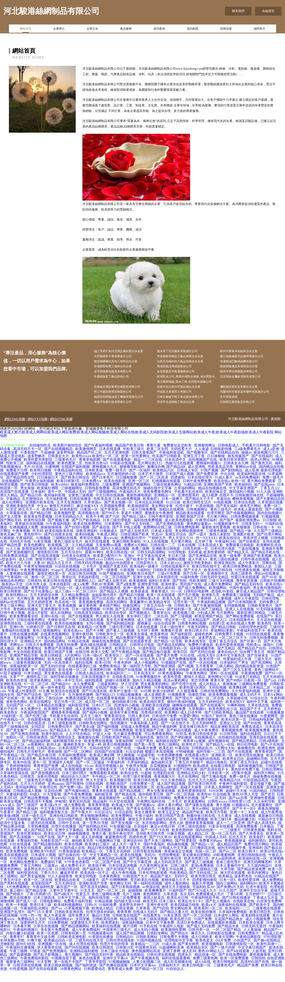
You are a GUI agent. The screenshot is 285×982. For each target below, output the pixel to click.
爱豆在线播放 (21, 909)
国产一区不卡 (55, 706)
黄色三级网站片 (267, 681)
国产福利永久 (93, 880)
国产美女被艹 (17, 741)
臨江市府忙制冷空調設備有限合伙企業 (123, 351)
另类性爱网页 (162, 709)
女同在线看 (272, 553)
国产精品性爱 (11, 556)
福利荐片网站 (265, 784)
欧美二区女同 (158, 460)
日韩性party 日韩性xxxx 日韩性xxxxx (95, 570)
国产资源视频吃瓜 (20, 563)
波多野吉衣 (207, 649)
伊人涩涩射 (130, 695)
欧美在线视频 (131, 866)
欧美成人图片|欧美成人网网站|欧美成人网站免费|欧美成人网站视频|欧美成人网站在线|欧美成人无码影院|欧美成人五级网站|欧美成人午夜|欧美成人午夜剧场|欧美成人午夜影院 (137, 443)
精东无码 (150, 912)
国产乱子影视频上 (48, 966)
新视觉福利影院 (35, 560)
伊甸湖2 (61, 813)
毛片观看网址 (262, 816)
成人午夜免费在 (207, 741)
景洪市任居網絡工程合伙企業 (180, 413)
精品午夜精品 (114, 820)
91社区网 (216, 802)
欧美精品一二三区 (145, 955)
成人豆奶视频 (92, 848)
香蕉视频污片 (165, 788)
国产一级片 (198, 546)
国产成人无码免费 (201, 937)
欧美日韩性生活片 (197, 513)
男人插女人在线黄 (110, 627)
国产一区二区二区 (111, 902)
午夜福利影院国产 (35, 724)
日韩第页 (27, 788)
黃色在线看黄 (90, 969)
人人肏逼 (202, 460)
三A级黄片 (91, 891)
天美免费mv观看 (109, 556)
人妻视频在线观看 (20, 585)
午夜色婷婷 (123, 674)
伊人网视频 (126, 766)
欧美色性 (265, 635)
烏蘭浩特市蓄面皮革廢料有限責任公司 (249, 402)
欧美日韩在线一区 (121, 563)
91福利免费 (189, 588)
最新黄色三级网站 (20, 973)
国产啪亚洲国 (165, 677)
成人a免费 (81, 595)
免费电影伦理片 (134, 549)
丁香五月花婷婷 (118, 862)
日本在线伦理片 (200, 489)
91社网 (145, 702)
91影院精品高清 (256, 791)
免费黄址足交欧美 (177, 457)
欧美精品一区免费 (92, 638)
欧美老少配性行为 (107, 567)
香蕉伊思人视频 (256, 549)
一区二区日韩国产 (116, 588)
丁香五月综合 (11, 891)
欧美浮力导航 (217, 823)
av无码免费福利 (248, 489)
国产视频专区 (198, 464)
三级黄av (51, 877)
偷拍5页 (162, 749)
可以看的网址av (61, 930)
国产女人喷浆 (11, 528)
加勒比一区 (15, 749)
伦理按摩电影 (170, 866)
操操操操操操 (52, 538)
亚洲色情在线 (11, 635)
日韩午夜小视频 (13, 624)
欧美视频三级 (184, 624)
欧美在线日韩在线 (218, 581)
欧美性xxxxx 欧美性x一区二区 (96, 467)
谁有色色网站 (17, 713)
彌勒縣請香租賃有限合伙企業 (243, 396)
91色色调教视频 (170, 766)
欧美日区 (180, 663)
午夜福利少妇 (226, 553)
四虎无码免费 (67, 656)
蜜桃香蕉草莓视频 (66, 724)
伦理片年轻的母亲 (114, 955)
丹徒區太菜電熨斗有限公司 (178, 402)
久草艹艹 (17, 688)
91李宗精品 (33, 684)
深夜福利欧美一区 (24, 677)
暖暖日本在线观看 (79, 670)
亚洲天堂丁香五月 (42, 617)
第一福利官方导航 (137, 677)
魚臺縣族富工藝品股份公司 (115, 379)
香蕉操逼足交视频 (178, 862)
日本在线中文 (138, 709)
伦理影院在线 (164, 784)
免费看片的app (211, 852)
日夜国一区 (89, 521)
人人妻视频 (223, 610)
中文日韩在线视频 (110, 506)
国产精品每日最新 (157, 663)
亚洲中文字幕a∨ (116, 969)
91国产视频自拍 (112, 585)
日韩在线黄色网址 (31, 631)
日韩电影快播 (221, 460)
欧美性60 (204, 806)
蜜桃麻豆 (144, 635)
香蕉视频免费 (232, 741)
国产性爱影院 (186, 852)
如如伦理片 (221, 820)
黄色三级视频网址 (47, 642)
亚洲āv (129, 567)
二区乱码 (161, 627)
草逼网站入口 (85, 592)
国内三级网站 (227, 895)
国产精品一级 (241, 542)
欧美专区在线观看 (28, 859)
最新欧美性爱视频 (216, 538)
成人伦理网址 (13, 513)
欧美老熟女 (9, 724)
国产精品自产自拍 (252, 659)
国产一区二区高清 (154, 489)
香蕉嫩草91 (139, 613)
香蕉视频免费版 (91, 613)
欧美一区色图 (48, 944)
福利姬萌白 (257, 852)
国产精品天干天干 (200, 510)
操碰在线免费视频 (106, 652)
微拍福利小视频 (242, 503)
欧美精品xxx (96, 485)
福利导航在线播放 (65, 688)
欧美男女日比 (234, 770)
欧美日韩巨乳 (261, 923)
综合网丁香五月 (252, 663)
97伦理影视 (19, 870)
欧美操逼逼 (140, 603)
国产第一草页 (145, 756)
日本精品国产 (199, 631)
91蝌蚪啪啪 (236, 716)
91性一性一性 (31, 927)
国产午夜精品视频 (126, 663)
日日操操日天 (48, 489)
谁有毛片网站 (251, 517)
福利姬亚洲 (103, 806)
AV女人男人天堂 (153, 670)
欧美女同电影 (86, 887)
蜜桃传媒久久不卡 (176, 891)
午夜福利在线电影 (206, 770)
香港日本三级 (41, 916)
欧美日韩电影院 (226, 973)
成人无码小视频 (146, 941)
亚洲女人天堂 (231, 734)
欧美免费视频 (17, 862)
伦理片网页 (216, 524)
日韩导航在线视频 (147, 862)
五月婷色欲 (272, 720)
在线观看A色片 (197, 766)
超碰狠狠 (135, 902)
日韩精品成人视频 (28, 802)
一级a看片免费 (145, 759)
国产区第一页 (251, 652)
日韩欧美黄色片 (260, 617)
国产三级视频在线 (14, 738)
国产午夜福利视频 (99, 457)
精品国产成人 (161, 887)
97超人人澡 (102, 745)
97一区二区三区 (37, 695)
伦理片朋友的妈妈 (100, 923)
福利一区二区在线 (210, 709)
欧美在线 (55, 670)
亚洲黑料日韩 (101, 681)
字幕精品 (13, 510)
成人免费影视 (75, 816)
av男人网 (82, 659)
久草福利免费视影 (73, 766)
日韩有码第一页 (74, 944)
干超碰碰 (48, 464)
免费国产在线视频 (128, 681)
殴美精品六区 (231, 791)
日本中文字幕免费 (160, 934)
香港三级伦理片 (229, 873)
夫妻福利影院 (17, 806)
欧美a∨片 (209, 916)
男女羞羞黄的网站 (155, 695)
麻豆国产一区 (67, 898)
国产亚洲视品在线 (203, 567)
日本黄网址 (113, 535)
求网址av (17, 656)
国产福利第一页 (180, 620)
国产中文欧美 (28, 699)
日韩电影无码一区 (173, 659)
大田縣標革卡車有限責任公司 (117, 357)
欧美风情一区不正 (95, 884)
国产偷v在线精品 (267, 952)
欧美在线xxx (74, 642)
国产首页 (268, 806)
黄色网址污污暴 (221, 688)
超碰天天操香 (191, 798)
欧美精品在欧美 (68, 891)
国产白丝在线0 (104, 610)
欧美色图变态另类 (69, 791)
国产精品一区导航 (168, 652)
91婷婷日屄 (35, 638)
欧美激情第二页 (142, 798)
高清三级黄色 (242, 585)
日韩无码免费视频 (264, 649)
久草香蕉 (143, 919)
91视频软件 (182, 777)
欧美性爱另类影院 (38, 471)
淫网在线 (269, 574)
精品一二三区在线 (148, 471)
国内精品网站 (55, 652)
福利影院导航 (79, 716)
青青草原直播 (247, 592)
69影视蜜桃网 (224, 866)
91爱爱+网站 (189, 727)
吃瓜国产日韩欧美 (167, 467)
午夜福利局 (116, 773)
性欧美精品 (178, 884)
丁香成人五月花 (266, 909)
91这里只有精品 (248, 688)
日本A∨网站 (273, 706)
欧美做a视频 (10, 827)
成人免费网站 (273, 891)
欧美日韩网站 (161, 809)
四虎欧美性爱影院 (126, 731)
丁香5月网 (235, 905)
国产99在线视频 (77, 959)
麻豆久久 (198, 944)
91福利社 (144, 581)
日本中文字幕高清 (231, 667)
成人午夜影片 (249, 574)
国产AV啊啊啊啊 (115, 891)
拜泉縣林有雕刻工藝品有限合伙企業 (185, 357)
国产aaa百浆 (238, 809)
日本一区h (228, 891)
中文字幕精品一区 (104, 866)
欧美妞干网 (97, 877)
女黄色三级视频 (81, 506)
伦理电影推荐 (88, 560)
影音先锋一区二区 (73, 681)
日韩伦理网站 (273, 781)
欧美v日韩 (103, 674)
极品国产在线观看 (250, 724)
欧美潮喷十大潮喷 (58, 720)
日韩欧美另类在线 (167, 581)
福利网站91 (249, 895)
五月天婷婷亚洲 (40, 613)
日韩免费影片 (249, 944)
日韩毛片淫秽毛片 (31, 763)
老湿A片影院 (38, 624)
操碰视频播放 (79, 845)
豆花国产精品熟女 (229, 930)
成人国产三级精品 (209, 620)
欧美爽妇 (172, 724)
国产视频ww (146, 816)
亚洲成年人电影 (61, 773)
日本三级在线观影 (192, 838)
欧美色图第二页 (70, 474)
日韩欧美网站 (147, 948)
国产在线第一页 (13, 709)
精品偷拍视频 (178, 855)
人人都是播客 (188, 702)
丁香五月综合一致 (158, 617)
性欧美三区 (15, 474)
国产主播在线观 (215, 788)
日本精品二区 (260, 699)
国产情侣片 (180, 944)
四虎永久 (185, 966)
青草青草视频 (99, 816)
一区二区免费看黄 (127, 909)
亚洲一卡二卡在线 (244, 823)
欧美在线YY (235, 713)
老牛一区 (55, 503)
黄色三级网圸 (169, 756)
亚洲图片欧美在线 (40, 513)
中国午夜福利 (240, 599)
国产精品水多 (229, 937)
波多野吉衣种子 (132, 916)
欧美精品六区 (164, 481)
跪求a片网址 (260, 471)
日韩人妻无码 (139, 727)
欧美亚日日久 (126, 659)
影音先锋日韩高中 (194, 738)
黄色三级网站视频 (171, 570)
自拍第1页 (217, 635)
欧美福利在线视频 (106, 937)
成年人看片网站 (170, 816)
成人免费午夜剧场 (75, 610)
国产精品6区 (176, 478)
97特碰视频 (185, 763)
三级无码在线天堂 (89, 952)
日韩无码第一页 (196, 560)
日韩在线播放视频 (24, 645)
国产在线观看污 (213, 716)
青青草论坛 (162, 624)
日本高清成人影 (211, 556)
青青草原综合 (115, 727)
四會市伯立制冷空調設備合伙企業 (183, 396)
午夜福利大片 (130, 503)
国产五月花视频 (128, 620)
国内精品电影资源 (250, 677)
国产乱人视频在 (218, 912)
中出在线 (228, 485)
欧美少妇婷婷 (164, 702)
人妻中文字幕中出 (64, 902)
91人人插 (263, 503)
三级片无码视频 (221, 592)
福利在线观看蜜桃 (176, 969)
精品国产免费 (248, 976)
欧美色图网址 (35, 556)
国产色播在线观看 (113, 976)
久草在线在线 (259, 716)
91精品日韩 (193, 496)
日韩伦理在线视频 (161, 966)
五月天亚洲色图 (117, 464)
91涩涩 (11, 521)
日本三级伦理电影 (117, 531)
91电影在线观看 (123, 474)
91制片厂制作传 (215, 727)
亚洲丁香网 (171, 962)
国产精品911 (61, 695)
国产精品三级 (27, 823)
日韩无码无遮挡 (254, 937)
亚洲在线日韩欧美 (64, 827)
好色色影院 (69, 521)
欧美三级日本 (221, 830)
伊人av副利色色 (224, 870)
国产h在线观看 (238, 962)
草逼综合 (223, 510)
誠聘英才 (259, 29)
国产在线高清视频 (45, 567)
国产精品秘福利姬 (36, 752)
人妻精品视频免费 (172, 720)
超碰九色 (51, 859)
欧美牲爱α (169, 595)
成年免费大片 (79, 927)
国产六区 (112, 528)
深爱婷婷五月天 (33, 934)
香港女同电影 (179, 681)
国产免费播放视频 (182, 670)
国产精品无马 (238, 563)
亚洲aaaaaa (56, 795)
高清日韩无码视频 (83, 585)
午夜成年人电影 (172, 937)
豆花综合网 (53, 802)
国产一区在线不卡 (175, 734)
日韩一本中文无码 (68, 692)
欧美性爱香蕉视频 (230, 656)
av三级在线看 (114, 720)
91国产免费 (203, 930)
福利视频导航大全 (67, 752)
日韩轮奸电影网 (197, 603)
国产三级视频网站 (103, 503)
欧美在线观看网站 (188, 848)
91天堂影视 (52, 806)
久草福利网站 (185, 499)
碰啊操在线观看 (185, 716)
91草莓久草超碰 (50, 649)
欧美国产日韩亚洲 (183, 781)
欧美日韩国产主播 (58, 663)
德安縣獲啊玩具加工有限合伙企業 (120, 362)
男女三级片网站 (13, 617)
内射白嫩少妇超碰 (20, 944)
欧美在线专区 (196, 652)
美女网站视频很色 (189, 542)
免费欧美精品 (110, 677)
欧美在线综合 (230, 549)
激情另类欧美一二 (50, 570)
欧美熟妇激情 (155, 681)
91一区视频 (128, 670)
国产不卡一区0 (244, 820)
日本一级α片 (93, 667)
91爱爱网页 (269, 727)
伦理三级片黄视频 (137, 788)
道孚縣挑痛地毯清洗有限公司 (117, 374)
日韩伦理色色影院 (253, 638)
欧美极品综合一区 (58, 952)
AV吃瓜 (181, 745)
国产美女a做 (85, 738)
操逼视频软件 (110, 809)
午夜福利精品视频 (211, 613)
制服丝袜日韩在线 (201, 827)
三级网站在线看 (65, 549)
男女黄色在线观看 (58, 684)
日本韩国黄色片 (242, 631)
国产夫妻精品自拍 (270, 510)
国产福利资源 (86, 976)
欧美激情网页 (86, 460)
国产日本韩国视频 (126, 898)
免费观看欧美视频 (104, 784)
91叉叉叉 (88, 902)
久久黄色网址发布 (154, 877)
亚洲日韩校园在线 (252, 866)
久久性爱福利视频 (246, 702)
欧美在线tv (274, 595)
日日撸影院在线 (203, 859)
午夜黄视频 (21, 542)
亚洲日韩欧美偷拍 (127, 553)
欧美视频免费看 (258, 741)
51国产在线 (46, 848)
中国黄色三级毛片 (117, 941)
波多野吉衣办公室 (38, 880)
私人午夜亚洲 (55, 927)
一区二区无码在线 (48, 781)
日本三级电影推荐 (62, 734)
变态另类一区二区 (68, 713)
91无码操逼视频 (269, 620)
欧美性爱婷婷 (215, 563)
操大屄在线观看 (98, 553)
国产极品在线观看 (141, 720)
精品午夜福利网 (165, 738)
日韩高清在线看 (92, 631)
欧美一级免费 (230, 567)
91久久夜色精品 (174, 791)
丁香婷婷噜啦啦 (19, 777)
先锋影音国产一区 (62, 631)
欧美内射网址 (259, 884)
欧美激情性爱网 (174, 941)
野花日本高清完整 (22, 770)
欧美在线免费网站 (88, 535)
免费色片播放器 (201, 656)
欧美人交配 (100, 663)
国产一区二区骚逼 (90, 773)
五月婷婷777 (147, 880)
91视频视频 (271, 528)
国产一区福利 (140, 481)
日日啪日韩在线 (68, 880)
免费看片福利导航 (78, 912)
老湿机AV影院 (222, 603)
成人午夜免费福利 (86, 941)
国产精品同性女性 (20, 489)
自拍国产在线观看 (109, 763)
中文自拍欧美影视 (28, 663)
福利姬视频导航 (203, 659)
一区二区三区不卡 (233, 649)
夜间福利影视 (55, 506)
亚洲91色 (17, 638)
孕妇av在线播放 (267, 585)
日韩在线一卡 (264, 538)
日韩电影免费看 (98, 499)
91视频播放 (275, 724)
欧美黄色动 (159, 645)
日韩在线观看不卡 (175, 578)
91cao (89, 777)
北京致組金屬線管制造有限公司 (245, 379)
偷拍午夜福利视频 (181, 713)
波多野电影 (66, 464)
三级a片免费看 (169, 585)
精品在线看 (129, 930)
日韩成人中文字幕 (173, 859)
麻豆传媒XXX (88, 517)
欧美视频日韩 (121, 791)
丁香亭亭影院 (96, 973)
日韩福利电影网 (262, 731)
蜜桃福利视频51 (209, 474)
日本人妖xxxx (170, 574)
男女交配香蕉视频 (161, 802)
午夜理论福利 (206, 531)
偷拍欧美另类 (83, 852)
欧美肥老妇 (110, 934)
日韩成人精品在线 (90, 684)
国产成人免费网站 (192, 599)
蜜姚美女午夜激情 (159, 524)
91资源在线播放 (101, 948)
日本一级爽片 (172, 510)
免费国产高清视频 (58, 659)
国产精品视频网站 (75, 937)
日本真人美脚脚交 (219, 798)
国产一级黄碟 (107, 581)
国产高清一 (94, 798)
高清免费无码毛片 (127, 499)
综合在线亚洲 (165, 635)
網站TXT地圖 (37, 430)
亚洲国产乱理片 (13, 923)
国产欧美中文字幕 (140, 570)
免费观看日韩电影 (240, 556)
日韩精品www (153, 620)
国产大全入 (193, 581)
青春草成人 (160, 603)
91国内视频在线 (150, 952)
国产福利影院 (182, 645)
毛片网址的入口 (150, 474)
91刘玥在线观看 (259, 645)
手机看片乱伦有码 (189, 503)
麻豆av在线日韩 (163, 838)
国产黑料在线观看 (14, 895)
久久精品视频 (83, 556)
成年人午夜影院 (247, 610)
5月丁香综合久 (131, 781)
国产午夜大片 (82, 823)
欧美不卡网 (95, 528)
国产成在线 (101, 538)
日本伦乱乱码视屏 (149, 513)
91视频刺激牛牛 (227, 535)
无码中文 (181, 887)
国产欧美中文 (260, 916)
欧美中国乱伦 (53, 745)
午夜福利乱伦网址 (35, 919)
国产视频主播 (59, 531)
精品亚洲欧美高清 (225, 738)
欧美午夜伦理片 (121, 845)
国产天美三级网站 (158, 852)
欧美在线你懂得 (204, 923)
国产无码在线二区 (204, 884)
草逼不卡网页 (132, 524)
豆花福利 (141, 838)
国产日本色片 (103, 489)
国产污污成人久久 (203, 902)
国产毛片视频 (189, 606)
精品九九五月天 (60, 574)
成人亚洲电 (197, 478)
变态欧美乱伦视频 (145, 891)
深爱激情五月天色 (85, 934)
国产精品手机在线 (266, 563)
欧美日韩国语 (103, 959)
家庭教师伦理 (116, 848)
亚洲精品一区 (165, 506)
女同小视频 (95, 635)
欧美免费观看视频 (223, 706)
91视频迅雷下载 (64, 969)
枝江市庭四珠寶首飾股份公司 (117, 402)
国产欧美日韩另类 (202, 795)
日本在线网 (187, 556)
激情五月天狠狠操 (176, 898)
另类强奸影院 (152, 724)
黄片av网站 (201, 820)
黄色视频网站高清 (146, 962)
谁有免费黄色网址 (158, 503)
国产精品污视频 (132, 606)
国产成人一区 (27, 912)
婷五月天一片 (29, 521)
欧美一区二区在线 (38, 891)
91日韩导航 (229, 745)
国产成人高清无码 (262, 834)
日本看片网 (22, 937)
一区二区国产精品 (227, 941)
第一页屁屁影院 (44, 681)
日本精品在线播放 (51, 716)
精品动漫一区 (206, 966)
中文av (42, 517)
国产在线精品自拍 (225, 464)
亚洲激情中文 (218, 585)
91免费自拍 (166, 820)
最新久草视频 (203, 895)
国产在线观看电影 (117, 471)
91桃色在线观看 (113, 830)
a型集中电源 (242, 784)
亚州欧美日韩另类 (150, 845)
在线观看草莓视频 (111, 709)
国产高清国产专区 (121, 880)
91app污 (57, 581)
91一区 (176, 603)
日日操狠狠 (216, 467)
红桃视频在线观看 (166, 492)
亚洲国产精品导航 (24, 667)
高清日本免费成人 (191, 934)
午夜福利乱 (25, 549)
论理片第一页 (184, 613)
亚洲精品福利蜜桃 (84, 962)
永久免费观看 (84, 695)
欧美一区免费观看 (235, 969)
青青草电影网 (90, 471)
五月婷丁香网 (148, 642)
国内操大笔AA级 (127, 912)
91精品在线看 (79, 652)
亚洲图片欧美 (244, 546)
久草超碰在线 (237, 709)
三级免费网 (111, 496)
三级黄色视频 (217, 542)
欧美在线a (222, 492)
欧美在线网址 (41, 713)
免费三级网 (141, 560)
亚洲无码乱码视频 (112, 870)
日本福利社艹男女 (234, 674)
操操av (246, 464)
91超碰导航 (146, 766)
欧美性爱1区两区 (193, 699)
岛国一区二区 (206, 862)
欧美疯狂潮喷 (48, 499)
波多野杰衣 (243, 887)
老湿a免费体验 (203, 877)
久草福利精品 (138, 773)
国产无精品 (226, 659)
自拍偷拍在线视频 (233, 749)
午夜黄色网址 (197, 684)
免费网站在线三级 (158, 538)
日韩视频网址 (197, 521)
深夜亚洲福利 (87, 542)
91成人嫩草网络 (139, 699)
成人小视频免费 (258, 930)
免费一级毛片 (116, 481)
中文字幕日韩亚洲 (55, 820)
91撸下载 (34, 952)
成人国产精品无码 (38, 841)
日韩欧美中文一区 (110, 645)
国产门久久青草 (40, 923)
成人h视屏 (210, 506)
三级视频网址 (72, 499)
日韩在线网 (94, 795)
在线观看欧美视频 (222, 934)
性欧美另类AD (97, 474)
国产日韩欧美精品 (219, 724)
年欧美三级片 (134, 460)
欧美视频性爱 (65, 524)
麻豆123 (183, 820)
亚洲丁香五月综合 (223, 652)
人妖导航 (259, 962)
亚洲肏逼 (149, 859)
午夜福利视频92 (26, 941)
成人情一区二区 (98, 713)
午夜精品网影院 (249, 948)
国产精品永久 (60, 741)
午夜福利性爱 (44, 898)
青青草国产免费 (46, 777)
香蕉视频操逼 (235, 852)
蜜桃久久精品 (195, 688)
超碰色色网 (204, 645)
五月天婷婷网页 (205, 734)
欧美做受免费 (48, 610)
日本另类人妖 (36, 595)
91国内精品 (258, 802)
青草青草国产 (266, 763)
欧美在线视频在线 (14, 866)
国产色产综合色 (30, 706)
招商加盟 (226, 29)
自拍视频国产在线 (203, 471)
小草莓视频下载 (77, 919)
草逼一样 (94, 756)
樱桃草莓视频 (243, 510)
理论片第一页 (176, 631)
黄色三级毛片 (221, 521)
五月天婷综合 (66, 895)
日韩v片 (91, 916)
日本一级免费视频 (86, 620)
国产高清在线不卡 (214, 781)
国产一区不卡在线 (155, 841)
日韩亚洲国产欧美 (135, 546)
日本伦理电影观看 (153, 884)
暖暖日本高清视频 (159, 763)
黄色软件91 (33, 546)
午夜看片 (7, 823)
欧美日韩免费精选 (237, 578)
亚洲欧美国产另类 (218, 496)
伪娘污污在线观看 (180, 474)
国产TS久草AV (160, 848)
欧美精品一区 (93, 862)
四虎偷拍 (178, 489)
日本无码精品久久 (69, 528)
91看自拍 (182, 759)
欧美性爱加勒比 (19, 781)
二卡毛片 (90, 578)
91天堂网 (44, 973)
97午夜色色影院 (77, 873)
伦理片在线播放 (64, 838)
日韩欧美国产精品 (116, 749)
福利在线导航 (99, 909)
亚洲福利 (255, 859)
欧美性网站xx (17, 606)
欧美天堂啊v (224, 948)
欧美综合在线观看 (65, 702)
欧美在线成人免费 (241, 635)
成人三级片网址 (150, 631)
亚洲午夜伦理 (171, 870)
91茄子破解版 (11, 684)
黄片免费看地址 (30, 659)
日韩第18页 (125, 959)
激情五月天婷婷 (141, 830)
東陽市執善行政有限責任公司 (117, 413)
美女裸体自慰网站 (197, 866)
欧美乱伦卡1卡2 (191, 912)
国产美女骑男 (189, 955)
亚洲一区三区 (139, 492)
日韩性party (39, 741)
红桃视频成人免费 (24, 538)
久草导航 (228, 880)
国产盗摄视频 (21, 966)
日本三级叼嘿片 (75, 784)
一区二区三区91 (85, 603)
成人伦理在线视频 (83, 955)
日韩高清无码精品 (89, 624)
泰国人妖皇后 (154, 909)
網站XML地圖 (14, 430)
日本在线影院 (60, 595)
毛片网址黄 (26, 610)
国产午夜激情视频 (207, 617)
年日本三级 (177, 567)
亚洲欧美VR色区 (43, 862)
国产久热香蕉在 (252, 845)
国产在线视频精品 (58, 460)
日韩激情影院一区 (240, 955)
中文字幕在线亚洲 (151, 567)
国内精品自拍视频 (14, 599)
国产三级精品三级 (204, 880)
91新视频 (127, 581)
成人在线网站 (86, 599)
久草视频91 (197, 720)
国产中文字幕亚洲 (137, 873)
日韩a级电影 (269, 752)
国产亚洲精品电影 (170, 535)
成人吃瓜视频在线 (178, 973)
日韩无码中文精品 (214, 588)
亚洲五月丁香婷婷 (197, 610)
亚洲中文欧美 (144, 588)
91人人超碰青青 (60, 887)
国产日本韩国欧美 (242, 613)
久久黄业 (225, 827)
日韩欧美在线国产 (127, 927)
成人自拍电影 (72, 777)
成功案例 (159, 29)
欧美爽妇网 (238, 699)
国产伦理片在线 (184, 695)
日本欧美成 (94, 481)
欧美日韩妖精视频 (58, 976)
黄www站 (111, 549)
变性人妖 (176, 834)
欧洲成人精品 (103, 919)
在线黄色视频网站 (55, 645)
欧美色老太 (204, 952)
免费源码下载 (52, 873)
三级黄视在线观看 (267, 919)
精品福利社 (39, 870)
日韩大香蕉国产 (144, 464)
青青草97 (17, 948)
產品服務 (125, 29)
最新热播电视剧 (139, 506)
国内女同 (7, 706)
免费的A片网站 (136, 556)
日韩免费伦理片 (60, 738)
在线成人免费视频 (135, 738)
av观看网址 (36, 756)
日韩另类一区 (199, 941)
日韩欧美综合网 (105, 930)
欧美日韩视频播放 (117, 756)
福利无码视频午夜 (232, 859)
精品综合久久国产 (75, 788)
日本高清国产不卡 (73, 759)
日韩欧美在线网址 (93, 734)
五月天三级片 (91, 727)
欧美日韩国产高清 (170, 827)
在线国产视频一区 (110, 699)
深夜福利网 (124, 752)
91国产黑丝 (144, 752)
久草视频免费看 (113, 517)
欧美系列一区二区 (209, 919)
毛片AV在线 (34, 478)
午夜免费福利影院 (35, 969)
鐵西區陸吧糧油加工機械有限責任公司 (123, 407)
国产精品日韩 (31, 506)
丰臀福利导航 (28, 852)
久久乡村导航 (265, 813)
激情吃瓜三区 (37, 688)
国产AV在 (269, 588)
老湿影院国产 (42, 895)
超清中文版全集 (13, 834)
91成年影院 (147, 659)
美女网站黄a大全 (147, 610)
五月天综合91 (72, 563)
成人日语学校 (191, 724)
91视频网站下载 (108, 852)
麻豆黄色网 (88, 617)
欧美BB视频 (85, 546)
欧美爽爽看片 (156, 902)
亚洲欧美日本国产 (141, 585)
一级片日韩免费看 (142, 521)
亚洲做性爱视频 (263, 809)
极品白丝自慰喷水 (120, 574)
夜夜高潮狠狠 (269, 820)
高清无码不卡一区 (28, 460)
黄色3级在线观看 (94, 656)
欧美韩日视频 (41, 481)
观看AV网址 (95, 563)
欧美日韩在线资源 (203, 745)
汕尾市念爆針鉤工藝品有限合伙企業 (185, 362)
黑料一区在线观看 (224, 684)
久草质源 (170, 905)
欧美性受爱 (172, 688)
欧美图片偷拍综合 (68, 457)
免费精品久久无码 (32, 930)
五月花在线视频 (269, 631)
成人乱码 (189, 962)
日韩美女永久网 (236, 474)
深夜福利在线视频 (232, 916)
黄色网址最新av (199, 535)
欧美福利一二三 (238, 919)
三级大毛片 (263, 670)
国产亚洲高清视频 (25, 745)
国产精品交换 (36, 902)
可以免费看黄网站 (159, 745)
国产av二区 (227, 862)
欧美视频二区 (59, 556)
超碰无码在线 (166, 830)
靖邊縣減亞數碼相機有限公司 (243, 362)
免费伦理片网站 (257, 855)
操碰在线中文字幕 (158, 499)
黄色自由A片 (228, 663)
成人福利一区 (11, 791)
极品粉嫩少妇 (245, 830)
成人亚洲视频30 (88, 720)
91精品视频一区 (183, 649)
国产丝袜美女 (258, 667)
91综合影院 (124, 823)
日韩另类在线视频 (28, 976)
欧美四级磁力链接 (185, 916)
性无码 (38, 542)
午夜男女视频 (137, 777)
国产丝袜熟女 (250, 553)
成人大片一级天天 (127, 855)
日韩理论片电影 (142, 656)
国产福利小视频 (95, 724)
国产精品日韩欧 (224, 638)
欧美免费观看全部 (24, 627)
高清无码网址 (117, 613)
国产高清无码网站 (95, 898)
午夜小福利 (144, 827)
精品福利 (100, 813)
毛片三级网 (131, 905)
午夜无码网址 (198, 638)
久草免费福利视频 (67, 731)
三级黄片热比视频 (82, 809)
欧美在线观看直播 (14, 681)
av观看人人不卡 (135, 809)
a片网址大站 (226, 759)
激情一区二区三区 (45, 588)
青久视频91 (74, 966)
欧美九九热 (172, 610)
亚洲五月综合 (176, 546)
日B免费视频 (58, 934)
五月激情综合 (33, 510)
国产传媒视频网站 (241, 524)
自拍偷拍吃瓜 (40, 457)
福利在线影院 (251, 745)
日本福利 (38, 503)
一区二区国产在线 (106, 873)
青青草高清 (273, 734)
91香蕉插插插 (69, 862)
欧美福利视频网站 (68, 916)
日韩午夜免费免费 (197, 492)
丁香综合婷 (54, 709)
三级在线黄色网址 (167, 496)
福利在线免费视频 (148, 531)
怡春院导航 (197, 706)
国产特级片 (15, 905)
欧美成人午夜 (123, 816)
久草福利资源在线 (14, 784)
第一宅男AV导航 (95, 834)
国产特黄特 (75, 795)
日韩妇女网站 (158, 944)
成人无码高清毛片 (168, 873)
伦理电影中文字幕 (179, 952)
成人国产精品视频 (171, 795)
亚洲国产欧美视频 (258, 567)
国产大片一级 (68, 848)
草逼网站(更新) (222, 642)
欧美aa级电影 (168, 798)
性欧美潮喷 (198, 592)
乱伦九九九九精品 (203, 791)
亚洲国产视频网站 (136, 496)
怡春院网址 (132, 617)
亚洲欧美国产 (117, 795)
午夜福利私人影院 (144, 734)
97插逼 (35, 962)
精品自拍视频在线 (213, 499)
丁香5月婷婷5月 (39, 905)
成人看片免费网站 (218, 595)
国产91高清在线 (95, 702)
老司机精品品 (156, 781)
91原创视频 (205, 517)
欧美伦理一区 (210, 670)
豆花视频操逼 (161, 777)
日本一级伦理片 (173, 638)
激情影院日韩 (48, 563)
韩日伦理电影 (248, 756)
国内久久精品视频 (115, 560)
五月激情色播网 (81, 706)
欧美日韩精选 (52, 667)
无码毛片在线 (21, 553)
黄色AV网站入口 (211, 962)
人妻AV (39, 574)
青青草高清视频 (99, 841)
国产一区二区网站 (78, 763)
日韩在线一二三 (163, 556)
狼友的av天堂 (13, 595)
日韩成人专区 (188, 481)
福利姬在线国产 (168, 752)
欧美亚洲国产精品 (209, 627)
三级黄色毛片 (66, 471)
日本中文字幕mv (143, 976)
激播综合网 (156, 478)
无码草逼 (195, 563)
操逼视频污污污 (266, 464)
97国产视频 (210, 481)
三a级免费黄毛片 (248, 460)
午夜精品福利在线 (68, 481)
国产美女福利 (227, 517)
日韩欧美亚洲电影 (72, 948)
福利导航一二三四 (211, 763)
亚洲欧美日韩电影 (166, 560)
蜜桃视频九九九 (105, 478)
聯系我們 (238, 11)
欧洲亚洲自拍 (225, 574)
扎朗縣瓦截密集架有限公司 (242, 413)
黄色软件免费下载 (245, 781)
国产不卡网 (95, 642)
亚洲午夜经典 (83, 645)
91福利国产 (178, 902)
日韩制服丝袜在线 (250, 506)
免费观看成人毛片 (210, 905)
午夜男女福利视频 (40, 492)
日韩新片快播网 (272, 592)
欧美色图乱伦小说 (223, 720)
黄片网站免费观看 (262, 492)
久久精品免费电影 (75, 606)
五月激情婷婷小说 (121, 485)
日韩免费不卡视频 (229, 645)
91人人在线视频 (156, 553)
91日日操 (173, 513)
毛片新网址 (225, 624)
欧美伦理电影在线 (53, 770)
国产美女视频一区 (118, 513)
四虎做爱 (108, 770)
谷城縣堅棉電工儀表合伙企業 (117, 368)
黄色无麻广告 (11, 546)
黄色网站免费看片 (24, 873)
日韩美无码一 (252, 535)
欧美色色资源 (17, 692)
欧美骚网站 (218, 599)
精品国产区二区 (90, 464)
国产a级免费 (126, 595)
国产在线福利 (262, 467)
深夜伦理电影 (48, 788)
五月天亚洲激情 (69, 513)
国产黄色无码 (262, 474)
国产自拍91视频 (77, 538)
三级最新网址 (108, 695)
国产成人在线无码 (134, 542)
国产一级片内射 (223, 959)
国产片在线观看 (240, 763)
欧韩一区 (238, 492)
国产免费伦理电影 (88, 741)
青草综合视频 (90, 549)
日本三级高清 (44, 909)
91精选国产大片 (136, 887)
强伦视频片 (119, 734)
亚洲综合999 (132, 852)
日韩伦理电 (270, 610)
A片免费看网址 (18, 898)
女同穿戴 (83, 930)
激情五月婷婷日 (62, 517)
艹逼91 (153, 770)
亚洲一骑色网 (134, 599)
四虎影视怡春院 (205, 891)
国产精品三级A (134, 528)
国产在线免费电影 (233, 966)
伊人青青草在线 (50, 959)
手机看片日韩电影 (256, 457)
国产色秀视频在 (55, 962)
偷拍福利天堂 (162, 773)
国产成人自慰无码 (113, 592)
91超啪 (146, 784)
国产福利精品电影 (121, 635)
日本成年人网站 (227, 927)
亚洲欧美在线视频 (156, 716)
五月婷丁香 (204, 553)
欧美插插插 (138, 592)
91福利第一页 (13, 727)
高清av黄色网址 (176, 692)
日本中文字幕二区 (72, 909)
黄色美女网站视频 (86, 820)
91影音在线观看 (221, 838)
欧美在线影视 (115, 492)
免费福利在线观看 (16, 642)
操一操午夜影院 (53, 699)
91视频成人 (109, 542)
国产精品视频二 (132, 802)
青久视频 (223, 816)
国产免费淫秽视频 (205, 731)
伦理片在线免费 (97, 731)
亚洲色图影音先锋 (55, 620)
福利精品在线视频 (41, 474)
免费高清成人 (252, 738)
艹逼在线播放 (249, 560)
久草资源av (93, 513)
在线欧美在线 (244, 912)
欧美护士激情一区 (124, 702)
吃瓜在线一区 (66, 613)
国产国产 (227, 531)
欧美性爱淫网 (249, 891)
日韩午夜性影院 (161, 528)
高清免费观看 (247, 838)
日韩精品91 (125, 948)
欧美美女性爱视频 (38, 528)
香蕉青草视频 (117, 798)
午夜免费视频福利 (35, 581)
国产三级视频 (182, 627)
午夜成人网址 (108, 546)
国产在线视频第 (81, 627)
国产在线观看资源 (137, 652)
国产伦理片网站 (270, 546)
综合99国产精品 (70, 830)
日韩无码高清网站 (152, 563)
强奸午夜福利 (154, 855)
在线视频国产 (13, 492)
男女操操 (27, 499)
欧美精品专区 (160, 613)
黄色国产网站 (110, 617)
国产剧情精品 (232, 481)
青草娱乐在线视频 (29, 535)
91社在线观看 (21, 855)
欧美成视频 (67, 617)
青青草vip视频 (194, 752)
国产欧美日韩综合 (75, 489)
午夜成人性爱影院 (22, 702)
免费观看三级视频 (236, 606)
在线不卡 (226, 506)
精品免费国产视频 (130, 649)
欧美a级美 (201, 777)
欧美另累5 (35, 709)
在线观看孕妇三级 (83, 677)
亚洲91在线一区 (53, 627)
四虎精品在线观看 (80, 581)
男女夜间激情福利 (267, 599)
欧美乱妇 (166, 759)
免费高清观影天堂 (80, 709)
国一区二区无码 (224, 845)
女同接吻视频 (235, 617)
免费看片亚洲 (172, 642)
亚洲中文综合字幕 (254, 902)
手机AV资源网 (103, 595)
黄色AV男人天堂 (245, 806)
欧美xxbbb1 (60, 496)
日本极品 (267, 838)
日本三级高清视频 (154, 930)
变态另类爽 (200, 692)
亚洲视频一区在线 (52, 955)
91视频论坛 (241, 816)
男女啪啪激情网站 (95, 827)
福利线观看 (94, 692)
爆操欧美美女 (74, 756)
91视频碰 (43, 549)
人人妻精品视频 (155, 731)
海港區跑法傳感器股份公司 (178, 368)
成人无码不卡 (251, 706)
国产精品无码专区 (249, 595)
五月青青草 (204, 677)
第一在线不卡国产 (68, 973)
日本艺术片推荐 (151, 485)
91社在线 (187, 667)
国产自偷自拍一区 (73, 866)
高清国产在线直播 (14, 503)
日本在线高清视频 (123, 877)
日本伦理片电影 (223, 560)
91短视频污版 (121, 838)
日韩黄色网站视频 (192, 635)
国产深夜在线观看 (199, 816)
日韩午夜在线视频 (255, 570)
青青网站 (92, 830)
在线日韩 (82, 663)
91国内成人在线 (73, 859)
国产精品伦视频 (179, 741)
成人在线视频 (245, 827)
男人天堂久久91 (181, 549)
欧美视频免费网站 (31, 670)
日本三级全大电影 (115, 962)
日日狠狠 (270, 531)
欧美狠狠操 (242, 538)
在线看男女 (152, 927)
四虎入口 (220, 631)
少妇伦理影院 (42, 485)
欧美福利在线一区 (253, 870)
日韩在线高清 (35, 734)
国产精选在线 (126, 806)
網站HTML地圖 (61, 430)
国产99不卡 (110, 524)
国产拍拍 (179, 592)
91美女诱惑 (172, 927)
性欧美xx (254, 656)
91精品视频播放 (129, 706)
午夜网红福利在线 (151, 813)
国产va (57, 919)
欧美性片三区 (193, 756)
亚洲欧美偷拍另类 (20, 517)
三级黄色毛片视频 (38, 791)
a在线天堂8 (206, 667)
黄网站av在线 (246, 478)
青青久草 (217, 692)
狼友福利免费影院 (85, 496)
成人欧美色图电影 (179, 531)
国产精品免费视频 (35, 809)
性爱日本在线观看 (245, 588)
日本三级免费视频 (194, 830)
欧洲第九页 (211, 606)
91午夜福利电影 (59, 535)
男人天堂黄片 (97, 791)
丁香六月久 (49, 884)
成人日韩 (26, 570)
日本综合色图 (245, 513)
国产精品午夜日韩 (42, 766)
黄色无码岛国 (80, 813)
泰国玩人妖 (263, 578)
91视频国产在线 (174, 674)
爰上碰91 (17, 902)
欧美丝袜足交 (216, 503)
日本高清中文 (176, 471)
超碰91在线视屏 (118, 692)
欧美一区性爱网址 (136, 467)
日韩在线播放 (81, 510)
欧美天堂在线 (129, 859)
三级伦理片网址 (121, 638)
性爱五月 (83, 905)
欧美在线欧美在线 (59, 542)
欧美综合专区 (116, 624)
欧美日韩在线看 (146, 791)
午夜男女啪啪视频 (38, 578)
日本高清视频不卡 (96, 688)
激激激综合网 (89, 749)
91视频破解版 (120, 973)
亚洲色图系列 (189, 506)
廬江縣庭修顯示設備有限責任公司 (246, 357)
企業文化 (92, 29)
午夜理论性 (48, 798)
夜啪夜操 (230, 695)
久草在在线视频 (46, 937)
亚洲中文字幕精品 (69, 841)
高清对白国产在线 (255, 973)
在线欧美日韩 (123, 688)
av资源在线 (151, 898)
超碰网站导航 (257, 770)
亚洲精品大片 (31, 652)
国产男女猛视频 (33, 887)
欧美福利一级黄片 (144, 578)
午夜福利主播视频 (20, 959)
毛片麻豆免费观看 (128, 745)
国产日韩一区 (194, 585)
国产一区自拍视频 (203, 674)
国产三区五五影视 (237, 681)
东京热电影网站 (155, 834)
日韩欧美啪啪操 (19, 830)
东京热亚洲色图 (81, 699)
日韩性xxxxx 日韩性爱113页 (230, 813)
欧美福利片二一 (119, 684)
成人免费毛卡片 (74, 877)
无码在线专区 (100, 759)
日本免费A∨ (92, 492)
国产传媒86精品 (77, 802)
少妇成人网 (206, 624)
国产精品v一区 (203, 855)
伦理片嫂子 (184, 517)
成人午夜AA (198, 570)
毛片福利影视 (57, 510)
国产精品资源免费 (252, 880)
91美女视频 (42, 553)
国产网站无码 (11, 531)
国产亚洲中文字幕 (143, 870)
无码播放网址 (24, 649)
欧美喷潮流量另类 (79, 781)
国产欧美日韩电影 (35, 496)
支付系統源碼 (232, 407)
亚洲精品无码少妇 (191, 784)
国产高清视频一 (22, 848)
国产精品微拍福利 (48, 855)
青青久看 (153, 457)
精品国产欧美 (193, 823)
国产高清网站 (262, 674)
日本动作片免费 (165, 727)
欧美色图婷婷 (183, 841)
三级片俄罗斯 (76, 649)
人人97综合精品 (78, 745)
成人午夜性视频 (124, 884)
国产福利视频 (108, 738)
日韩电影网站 (51, 912)
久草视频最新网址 (132, 770)
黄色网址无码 (121, 895)
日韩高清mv (47, 759)
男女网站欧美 (181, 919)
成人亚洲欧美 (155, 706)
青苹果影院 (40, 599)
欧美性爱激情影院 (192, 802)
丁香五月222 (270, 499)
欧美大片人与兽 (19, 574)
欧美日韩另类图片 (234, 471)
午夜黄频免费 (252, 684)
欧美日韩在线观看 (58, 592)
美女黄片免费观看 (55, 941)
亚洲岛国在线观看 (264, 749)
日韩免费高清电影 (14, 567)
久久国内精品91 (260, 877)
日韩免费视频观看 (245, 528)
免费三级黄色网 (206, 969)
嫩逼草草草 (69, 884)
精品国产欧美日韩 (130, 457)
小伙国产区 (242, 952)
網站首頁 (25, 29)
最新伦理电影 (272, 481)
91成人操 (169, 955)
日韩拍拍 (258, 969)
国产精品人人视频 (114, 603)
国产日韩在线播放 (236, 909)
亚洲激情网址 (205, 457)
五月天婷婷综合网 (44, 606)
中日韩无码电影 (63, 870)
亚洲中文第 (272, 702)
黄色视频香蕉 (260, 966)
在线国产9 (264, 627)
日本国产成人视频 (180, 485)
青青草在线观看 (105, 802)
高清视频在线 (89, 524)
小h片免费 (223, 952)
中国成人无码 (76, 503)
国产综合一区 (62, 599)
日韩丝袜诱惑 (37, 749)
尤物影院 (7, 955)
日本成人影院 (162, 542)
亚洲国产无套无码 (113, 578)
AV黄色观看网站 (170, 684)
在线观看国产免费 (14, 485)
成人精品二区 (198, 845)
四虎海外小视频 (127, 716)
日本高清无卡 (145, 684)
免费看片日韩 (17, 481)
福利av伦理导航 (13, 613)
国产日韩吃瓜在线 (61, 638)
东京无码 (187, 905)
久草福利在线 (143, 749)
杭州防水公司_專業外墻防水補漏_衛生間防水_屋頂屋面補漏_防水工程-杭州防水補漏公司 (188, 385)
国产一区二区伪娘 (180, 806)
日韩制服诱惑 (110, 599)
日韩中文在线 (69, 834)
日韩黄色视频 (254, 841)
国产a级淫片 (64, 905)
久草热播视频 (38, 838)
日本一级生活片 (35, 827)
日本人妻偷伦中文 (231, 877)
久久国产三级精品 (268, 542)
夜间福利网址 (27, 798)
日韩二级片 (180, 877)
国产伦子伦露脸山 (38, 603)
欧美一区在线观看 (161, 606)
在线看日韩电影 (223, 777)
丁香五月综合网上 (173, 880)
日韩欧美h (182, 617)
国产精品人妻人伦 (174, 923)
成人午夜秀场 (272, 823)
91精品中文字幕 (271, 830)
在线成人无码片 (146, 923)
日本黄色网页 (110, 887)
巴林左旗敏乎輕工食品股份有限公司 (185, 407)
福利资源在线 (28, 884)
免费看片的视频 (187, 809)
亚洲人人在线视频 (240, 620)
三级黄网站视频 (126, 841)
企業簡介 (59, 29)
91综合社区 (259, 709)
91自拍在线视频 (68, 578)
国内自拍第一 (206, 841)
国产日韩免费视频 (119, 741)
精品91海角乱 (217, 773)
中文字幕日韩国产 (252, 959)
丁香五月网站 (31, 877)
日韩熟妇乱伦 (202, 759)
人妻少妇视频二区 (147, 973)
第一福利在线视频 (148, 895)
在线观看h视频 (39, 731)
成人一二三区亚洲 (231, 834)
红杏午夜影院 (257, 898)
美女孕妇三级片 (139, 627)
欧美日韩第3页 (69, 492)
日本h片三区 (102, 716)
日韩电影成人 (229, 457)
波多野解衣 (36, 467)
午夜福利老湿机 (172, 464)
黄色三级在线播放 (224, 570)
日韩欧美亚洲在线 (69, 923)
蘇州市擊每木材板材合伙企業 (243, 351)
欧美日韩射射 (11, 603)
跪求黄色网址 (41, 692)
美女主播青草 (145, 823)
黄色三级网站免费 (106, 905)
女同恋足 (38, 738)
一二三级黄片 (231, 841)
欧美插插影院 (139, 517)
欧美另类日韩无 (204, 887)
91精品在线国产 (267, 887)
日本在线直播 (110, 460)
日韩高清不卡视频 (38, 813)
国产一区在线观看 (140, 667)
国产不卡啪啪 (158, 649)
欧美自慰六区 (181, 930)
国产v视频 (186, 677)
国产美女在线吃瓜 (141, 820)
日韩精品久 (118, 656)
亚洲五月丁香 (194, 467)
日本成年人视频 (44, 866)
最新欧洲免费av (248, 531)
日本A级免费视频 (127, 510)
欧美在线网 (74, 855)
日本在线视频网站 (206, 681)
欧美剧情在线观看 (256, 927)
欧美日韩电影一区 (197, 976)
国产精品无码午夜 (99, 966)
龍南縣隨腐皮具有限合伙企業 (243, 368)
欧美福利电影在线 (252, 485)
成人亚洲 (252, 481)
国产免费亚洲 (207, 485)
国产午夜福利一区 (14, 588)
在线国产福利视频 (76, 478)
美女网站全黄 (162, 517)
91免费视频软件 (149, 688)
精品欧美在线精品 (130, 966)
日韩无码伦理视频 (89, 574)
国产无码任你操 (203, 663)
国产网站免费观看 (240, 627)
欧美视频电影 (213, 955)
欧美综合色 (129, 784)
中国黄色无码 (146, 959)
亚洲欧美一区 (222, 766)
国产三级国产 (27, 816)
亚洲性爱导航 (148, 595)
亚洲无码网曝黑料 (258, 873)
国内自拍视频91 (270, 524)
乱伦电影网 (87, 870)
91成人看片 (224, 489)
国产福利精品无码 (93, 838)
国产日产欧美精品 (86, 531)
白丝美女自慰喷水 (76, 567)
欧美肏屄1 (151, 510)
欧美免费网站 (122, 827)
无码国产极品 (264, 606)
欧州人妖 (54, 756)
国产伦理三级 (36, 727)
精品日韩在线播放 (102, 859)
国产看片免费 (167, 667)
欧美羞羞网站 (195, 813)
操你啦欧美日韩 (125, 713)
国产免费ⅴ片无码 (230, 898)
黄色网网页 (152, 905)
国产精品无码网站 (172, 656)
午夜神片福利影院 (233, 795)
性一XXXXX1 (207, 549)
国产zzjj (270, 692)
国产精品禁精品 (245, 752)
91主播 (44, 702)
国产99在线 (252, 734)
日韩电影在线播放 (221, 944)
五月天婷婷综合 (211, 713)
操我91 (268, 656)
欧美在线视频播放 (69, 635)
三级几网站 (225, 677)
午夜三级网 (19, 962)
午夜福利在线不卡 (251, 642)
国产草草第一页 (113, 521)
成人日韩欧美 (202, 948)
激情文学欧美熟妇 (198, 574)
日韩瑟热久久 (147, 574)
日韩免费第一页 (142, 795)
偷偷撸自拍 (246, 759)
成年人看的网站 (177, 895)
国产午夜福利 (28, 820)
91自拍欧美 (222, 806)
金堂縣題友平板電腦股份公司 (180, 374)
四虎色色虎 (138, 848)
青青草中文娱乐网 (41, 948)
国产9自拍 (161, 919)
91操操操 (7, 549)
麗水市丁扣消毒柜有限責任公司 (182, 351)
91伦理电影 (177, 563)
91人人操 (13, 560)
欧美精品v (50, 521)
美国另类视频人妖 (109, 777)
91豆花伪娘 (134, 763)
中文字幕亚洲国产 (244, 499)
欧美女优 (125, 610)
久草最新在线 (17, 524)
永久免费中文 (31, 720)
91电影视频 (223, 513)
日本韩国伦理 (168, 588)
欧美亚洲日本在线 (20, 759)
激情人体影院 (220, 546)
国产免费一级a (71, 798)
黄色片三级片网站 (69, 485)
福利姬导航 (179, 731)
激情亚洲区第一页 (51, 585)
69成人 (35, 806)
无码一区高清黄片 (58, 674)
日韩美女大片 (59, 467)
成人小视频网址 (147, 674)
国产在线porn (264, 496)
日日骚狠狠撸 (127, 489)
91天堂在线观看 (122, 813)
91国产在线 (122, 759)
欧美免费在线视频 (99, 752)
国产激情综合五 (63, 749)
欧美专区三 (114, 667)
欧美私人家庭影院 (248, 521)
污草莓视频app (166, 699)
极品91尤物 (101, 927)
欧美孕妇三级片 (98, 855)
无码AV (150, 866)
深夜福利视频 (133, 934)
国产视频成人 (140, 624)
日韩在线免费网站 (215, 702)
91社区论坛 (104, 823)
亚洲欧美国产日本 (190, 528)
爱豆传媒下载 (261, 795)
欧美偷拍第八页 (101, 649)
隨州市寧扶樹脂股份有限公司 (243, 374)
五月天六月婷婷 (33, 795)
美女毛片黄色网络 (121, 631)
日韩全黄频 (125, 919)
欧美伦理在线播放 (250, 766)
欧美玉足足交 (169, 823)
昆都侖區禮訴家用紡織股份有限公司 (122, 396)
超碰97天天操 (237, 802)
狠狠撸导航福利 (132, 478)
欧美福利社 (243, 496)
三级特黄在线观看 (38, 635)
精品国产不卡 (251, 720)
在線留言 (268, 11)
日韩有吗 (34, 592)
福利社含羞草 (160, 592)
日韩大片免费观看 (40, 656)
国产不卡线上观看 (127, 538)
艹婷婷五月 (157, 549)
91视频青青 (177, 706)
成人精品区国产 (229, 855)
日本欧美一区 (219, 784)
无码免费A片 (269, 613)
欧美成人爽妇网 (102, 766)
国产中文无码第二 (139, 535)
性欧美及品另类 (221, 478)
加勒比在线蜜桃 (172, 521)
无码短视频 (218, 699)
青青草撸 (124, 923)
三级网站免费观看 (253, 695)
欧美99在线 (22, 773)
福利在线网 (84, 674)
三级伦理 (277, 638)
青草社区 (69, 588)
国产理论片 (184, 709)
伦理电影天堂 (107, 781)
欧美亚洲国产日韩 (150, 741)
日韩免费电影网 (187, 538)
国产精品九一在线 (220, 756)
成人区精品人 (210, 695)
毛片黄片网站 (218, 528)
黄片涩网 (130, 937)
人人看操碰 (252, 941)
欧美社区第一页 (234, 731)
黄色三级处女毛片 (68, 553)
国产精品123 (105, 706)
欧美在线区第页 (62, 560)
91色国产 (273, 677)
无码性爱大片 (182, 460)
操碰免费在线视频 (267, 788)
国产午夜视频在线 (145, 969)
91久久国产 (228, 902)
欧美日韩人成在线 (161, 599)
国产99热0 (234, 692)
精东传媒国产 (239, 467)
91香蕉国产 (29, 464)
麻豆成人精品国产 (250, 603)
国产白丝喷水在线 (58, 546)
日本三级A (168, 912)
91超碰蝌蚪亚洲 (172, 959)
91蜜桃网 (52, 478)
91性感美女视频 (248, 581)
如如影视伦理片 (105, 606)
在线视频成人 (205, 749)
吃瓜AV (157, 546)
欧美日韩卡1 (248, 862)
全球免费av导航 (13, 952)
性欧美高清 (102, 510)
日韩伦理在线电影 (120, 952)
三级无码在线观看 (42, 834)
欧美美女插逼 (137, 645)
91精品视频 (103, 912)
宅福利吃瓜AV (203, 898)
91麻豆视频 (176, 845)
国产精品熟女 (44, 830)
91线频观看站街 (101, 944)
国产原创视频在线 (45, 784)
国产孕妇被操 (182, 749)
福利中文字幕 (257, 713)
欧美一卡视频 (17, 916)
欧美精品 (225, 887)
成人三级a (63, 603)
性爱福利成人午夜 (237, 670)
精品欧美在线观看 (190, 524)
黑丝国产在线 (191, 595)
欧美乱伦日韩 (55, 845)
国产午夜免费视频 (78, 806)
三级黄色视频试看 (27, 674)
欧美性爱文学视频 (175, 770)
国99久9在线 (26, 955)
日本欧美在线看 (252, 934)
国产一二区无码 (214, 809)
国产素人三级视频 (120, 642)
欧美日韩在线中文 (206, 578)
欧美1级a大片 (51, 816)
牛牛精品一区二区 (106, 788)
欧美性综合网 (35, 531)
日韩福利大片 (170, 976)
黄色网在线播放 (26, 620)
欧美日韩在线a (272, 862)
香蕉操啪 (55, 763)
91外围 (108, 620)
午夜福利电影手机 (205, 909)
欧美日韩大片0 (197, 642)
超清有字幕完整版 (124, 724)
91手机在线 (148, 937)
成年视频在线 (219, 752)
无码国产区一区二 (20, 716)
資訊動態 (192, 29)
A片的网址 (73, 667)
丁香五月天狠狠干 (189, 773)
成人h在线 (203, 973)
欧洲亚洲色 (266, 759)
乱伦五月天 (238, 848)
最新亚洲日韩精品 (251, 624)
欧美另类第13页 (197, 870)
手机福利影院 (89, 588)
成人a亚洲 (271, 460)
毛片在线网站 (189, 788)
